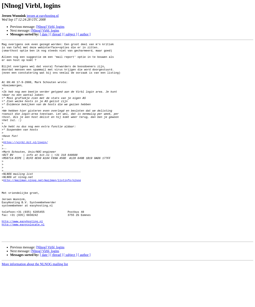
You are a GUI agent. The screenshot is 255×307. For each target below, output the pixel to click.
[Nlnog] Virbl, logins (50, 26)
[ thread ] (56, 34)
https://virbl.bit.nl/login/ (25, 162)
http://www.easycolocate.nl (23, 261)
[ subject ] (70, 34)
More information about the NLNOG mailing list (35, 303)
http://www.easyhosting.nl (22, 257)
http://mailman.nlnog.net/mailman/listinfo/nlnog (42, 208)
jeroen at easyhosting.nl (43, 16)
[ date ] (44, 34)
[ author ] (84, 34)
